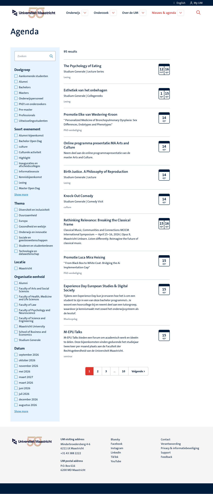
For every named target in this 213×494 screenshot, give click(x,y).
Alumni (23, 81)
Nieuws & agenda (164, 13)
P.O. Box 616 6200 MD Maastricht (73, 468)
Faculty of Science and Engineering (32, 319)
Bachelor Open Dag (30, 141)
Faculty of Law (27, 304)
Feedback (166, 457)
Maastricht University (32, 326)
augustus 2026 (28, 405)
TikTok (114, 457)
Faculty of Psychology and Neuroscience (34, 311)
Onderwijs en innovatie (33, 232)
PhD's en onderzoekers (32, 104)
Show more (21, 194)
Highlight (24, 158)
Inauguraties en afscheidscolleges (29, 165)
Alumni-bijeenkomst (31, 135)
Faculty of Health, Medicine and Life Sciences (35, 298)
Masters (24, 93)
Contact (165, 439)
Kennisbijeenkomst (30, 177)
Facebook (116, 444)
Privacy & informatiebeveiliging (180, 448)
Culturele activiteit (30, 152)
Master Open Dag (29, 188)
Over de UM (131, 13)
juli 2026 (24, 394)
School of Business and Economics (32, 333)
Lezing (23, 182)
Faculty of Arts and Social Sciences (34, 290)
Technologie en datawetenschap (29, 252)
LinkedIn (116, 452)
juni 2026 (24, 388)
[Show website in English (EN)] (178, 3)
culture (23, 146)
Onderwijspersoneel (31, 98)
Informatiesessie (29, 171)
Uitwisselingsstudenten (33, 120)
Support (166, 452)
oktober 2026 (27, 360)
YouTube (116, 461)
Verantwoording (171, 444)
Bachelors (25, 87)
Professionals (27, 115)
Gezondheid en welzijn (32, 226)
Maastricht (25, 268)
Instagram (117, 448)
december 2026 (28, 399)
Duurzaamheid (28, 215)
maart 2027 (26, 377)
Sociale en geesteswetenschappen (33, 239)
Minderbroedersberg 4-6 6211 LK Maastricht (75, 446)
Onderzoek (101, 13)
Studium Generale (30, 340)
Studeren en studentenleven (36, 245)
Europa (23, 221)
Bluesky (115, 439)
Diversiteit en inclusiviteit (34, 209)
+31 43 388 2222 (71, 453)
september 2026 (29, 354)
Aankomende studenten (33, 76)
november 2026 (28, 366)
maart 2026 (26, 382)
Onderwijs (74, 13)
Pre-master (25, 109)
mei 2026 (24, 371)
